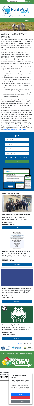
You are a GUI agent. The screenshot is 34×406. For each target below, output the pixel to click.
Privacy (22, 354)
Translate (28, 3)
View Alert (17, 228)
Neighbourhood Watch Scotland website (15, 129)
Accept (21, 394)
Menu (28, 20)
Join (17, 161)
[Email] (17, 153)
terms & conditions (21, 157)
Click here (19, 343)
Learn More (20, 401)
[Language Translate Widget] (16, 1)
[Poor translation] (5, 377)
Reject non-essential (21, 398)
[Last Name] (17, 144)
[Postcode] (17, 149)
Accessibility (28, 354)
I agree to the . (17, 157)
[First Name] (17, 139)
